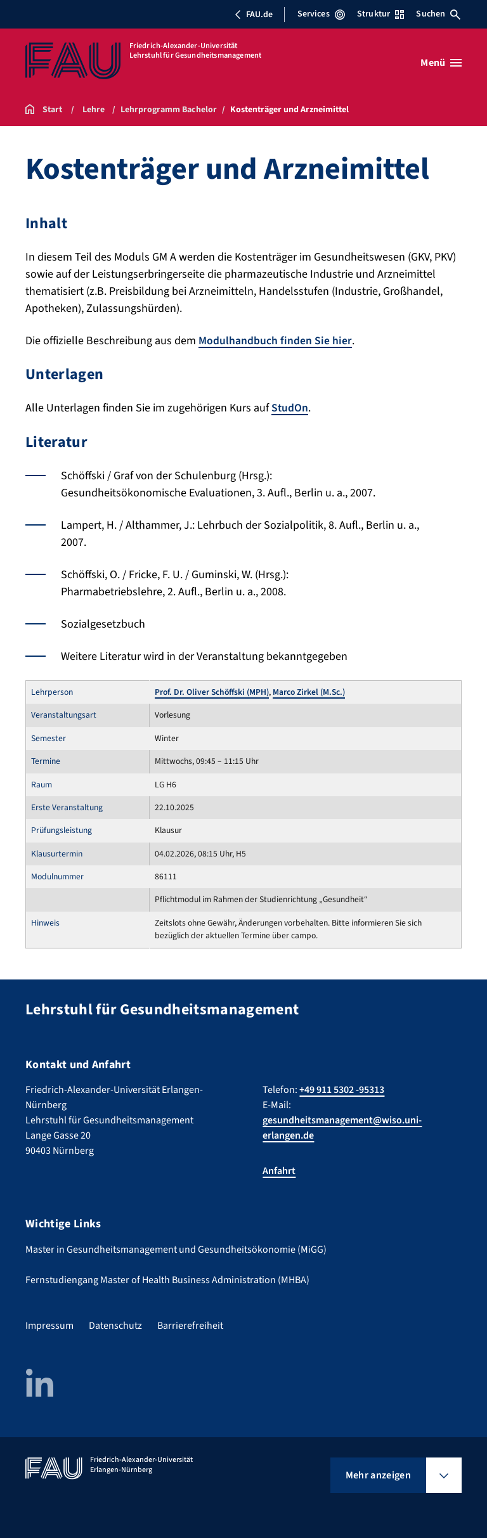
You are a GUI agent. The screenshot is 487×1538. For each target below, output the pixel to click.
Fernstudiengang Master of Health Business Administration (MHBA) (167, 1279)
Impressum (49, 1325)
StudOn (290, 408)
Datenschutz (115, 1325)
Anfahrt (279, 1171)
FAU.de (253, 14)
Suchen (438, 14)
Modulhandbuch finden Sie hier (275, 341)
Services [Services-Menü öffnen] (321, 14)
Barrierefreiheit (190, 1325)
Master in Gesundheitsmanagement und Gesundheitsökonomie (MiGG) (176, 1249)
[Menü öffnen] (441, 63)
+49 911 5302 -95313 (341, 1090)
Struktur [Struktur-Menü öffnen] (380, 14)
